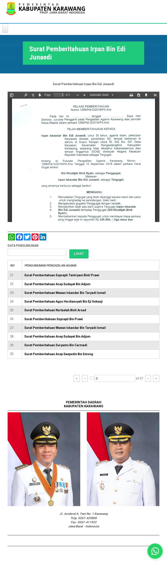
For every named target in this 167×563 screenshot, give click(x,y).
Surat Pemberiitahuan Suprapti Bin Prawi (53, 319)
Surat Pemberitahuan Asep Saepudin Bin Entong (58, 354)
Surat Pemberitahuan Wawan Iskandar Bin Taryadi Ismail (65, 293)
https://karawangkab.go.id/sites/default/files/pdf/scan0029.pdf (83, 157)
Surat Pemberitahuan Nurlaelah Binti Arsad (55, 310)
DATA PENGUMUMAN (23, 245)
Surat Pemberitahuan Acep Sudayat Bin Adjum (57, 284)
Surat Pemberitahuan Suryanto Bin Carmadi (55, 345)
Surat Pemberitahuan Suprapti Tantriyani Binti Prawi (61, 275)
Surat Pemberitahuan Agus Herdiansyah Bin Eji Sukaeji (63, 301)
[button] (155, 551)
